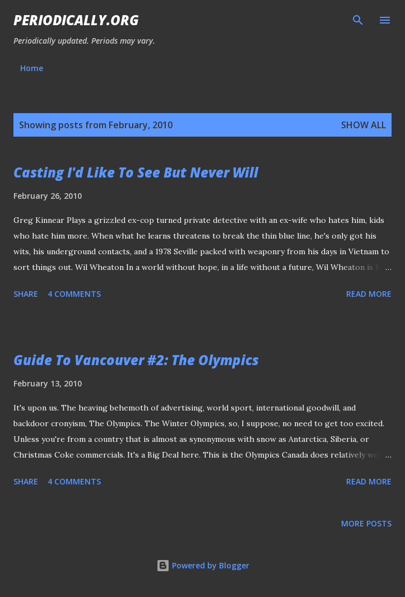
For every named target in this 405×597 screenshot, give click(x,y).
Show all (363, 125)
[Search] (358, 20)
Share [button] (25, 293)
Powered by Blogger (202, 565)
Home (31, 68)
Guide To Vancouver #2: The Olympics (136, 360)
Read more (369, 293)
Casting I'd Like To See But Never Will (135, 172)
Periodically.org (76, 20)
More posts (366, 523)
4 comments (74, 293)
